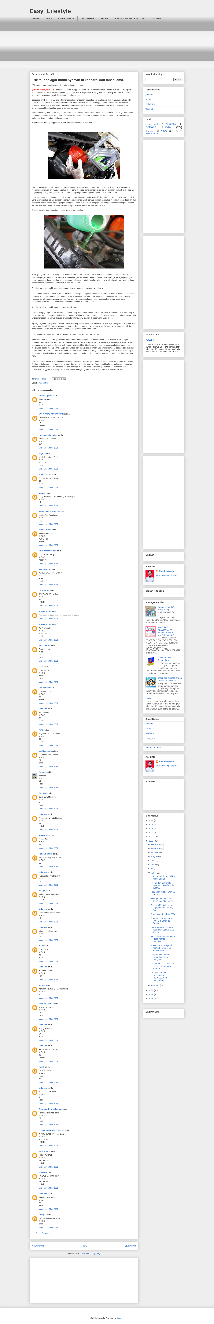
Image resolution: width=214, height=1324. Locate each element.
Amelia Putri (44, 835)
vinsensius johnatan (48, 435)
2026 (151, 820)
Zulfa (41, 666)
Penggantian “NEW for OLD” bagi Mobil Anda (162, 899)
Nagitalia (43, 453)
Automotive (43, 383)
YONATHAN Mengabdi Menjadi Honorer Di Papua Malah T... (161, 948)
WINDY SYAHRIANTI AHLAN (51, 1130)
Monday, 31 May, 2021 (48, 408)
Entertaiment (150, 131)
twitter (148, 99)
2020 (151, 990)
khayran (42, 493)
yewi (41, 730)
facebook (149, 109)
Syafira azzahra (46, 611)
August (154, 856)
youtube (149, 94)
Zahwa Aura (44, 590)
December (156, 844)
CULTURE (156, 18)
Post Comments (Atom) (90, 1253)
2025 (151, 824)
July (153, 860)
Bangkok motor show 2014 (163, 914)
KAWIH (149, 339)
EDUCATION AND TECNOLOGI (129, 18)
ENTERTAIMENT (66, 18)
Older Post (130, 1246)
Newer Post (38, 1246)
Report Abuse (153, 747)
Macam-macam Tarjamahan (165, 658)
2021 (151, 841)
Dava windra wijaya (47, 551)
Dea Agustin (44, 688)
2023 (151, 832)
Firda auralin (44, 1151)
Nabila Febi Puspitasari (49, 511)
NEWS (48, 18)
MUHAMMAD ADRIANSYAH (51, 414)
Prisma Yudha (45, 474)
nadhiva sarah (45, 751)
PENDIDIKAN (151, 133)
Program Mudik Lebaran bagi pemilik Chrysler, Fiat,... (162, 907)
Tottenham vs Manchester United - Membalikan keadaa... (162, 966)
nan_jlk (42, 890)
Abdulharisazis (166, 571)
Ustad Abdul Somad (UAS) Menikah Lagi (163, 877)
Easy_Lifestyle (50, 11)
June (153, 864)
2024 (151, 828)
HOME (36, 18)
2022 (151, 836)
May (153, 868)
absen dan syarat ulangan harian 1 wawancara (170, 679)
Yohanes (43, 772)
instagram (150, 104)
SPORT (104, 18)
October (155, 852)
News (164, 130)
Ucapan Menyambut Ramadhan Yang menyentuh (160, 957)
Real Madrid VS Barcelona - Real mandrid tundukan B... (163, 939)
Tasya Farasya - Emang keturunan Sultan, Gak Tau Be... (162, 930)
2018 (151, 994)
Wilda (41, 946)
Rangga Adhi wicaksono (50, 1109)
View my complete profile (167, 575)
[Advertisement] (107, 46)
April (153, 873)
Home (84, 1246)
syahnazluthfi (45, 569)
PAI (177, 131)
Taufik (41, 1067)
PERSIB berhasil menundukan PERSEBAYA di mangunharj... (159, 976)
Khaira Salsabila (46, 1003)
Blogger (120, 1318)
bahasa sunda (158, 127)
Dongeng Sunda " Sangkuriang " (166, 608)
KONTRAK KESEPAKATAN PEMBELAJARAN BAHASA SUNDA (166, 631)
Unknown (43, 709)
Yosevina (43, 1172)
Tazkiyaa (43, 1214)
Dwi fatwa (43, 793)
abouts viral (151, 124)
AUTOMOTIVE (88, 18)
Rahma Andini (45, 529)
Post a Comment (43, 1233)
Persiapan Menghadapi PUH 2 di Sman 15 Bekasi (161, 921)
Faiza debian (44, 645)
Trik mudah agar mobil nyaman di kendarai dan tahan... (163, 885)
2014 (151, 998)
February (155, 985)
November (156, 848)
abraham (43, 985)
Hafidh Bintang (45, 854)
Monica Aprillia (45, 395)
